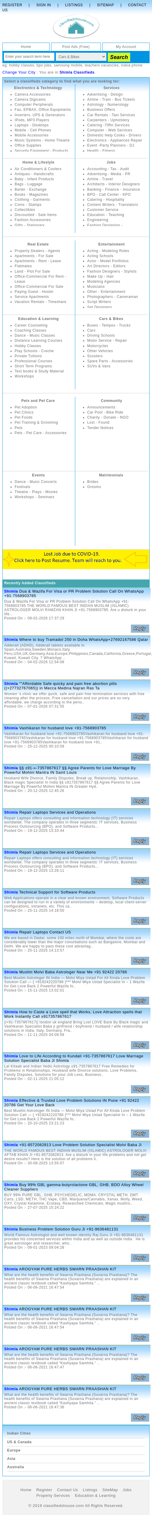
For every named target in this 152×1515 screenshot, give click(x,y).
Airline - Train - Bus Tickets (111, 99)
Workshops (24, 376)
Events (38, 475)
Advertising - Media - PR (108, 174)
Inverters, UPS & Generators (40, 115)
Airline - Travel (100, 179)
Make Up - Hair (100, 276)
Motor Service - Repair (107, 340)
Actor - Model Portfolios (108, 261)
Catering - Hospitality (106, 200)
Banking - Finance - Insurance (113, 189)
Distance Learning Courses (38, 340)
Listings (74, 5)
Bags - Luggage (28, 184)
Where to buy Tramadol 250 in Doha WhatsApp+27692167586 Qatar (83, 639)
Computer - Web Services (109, 130)
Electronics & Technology (38, 88)
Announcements (101, 407)
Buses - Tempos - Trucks (109, 325)
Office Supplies (28, 145)
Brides (93, 482)
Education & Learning (38, 319)
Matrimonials (111, 475)
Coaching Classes (30, 330)
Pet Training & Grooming (36, 422)
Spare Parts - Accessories (110, 361)
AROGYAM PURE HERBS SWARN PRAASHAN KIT (67, 1269)
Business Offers (101, 110)
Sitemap (105, 5)
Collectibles (25, 210)
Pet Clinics (24, 412)
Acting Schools (100, 256)
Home (26, 47)
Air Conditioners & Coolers (38, 169)
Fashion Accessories (33, 220)
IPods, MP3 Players (32, 120)
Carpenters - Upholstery (108, 120)
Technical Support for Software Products (57, 892)
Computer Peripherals (34, 104)
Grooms (94, 487)
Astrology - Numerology (108, 104)
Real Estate (38, 244)
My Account (126, 47)
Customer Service (103, 210)
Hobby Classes (28, 346)
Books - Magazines (31, 194)
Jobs (111, 162)
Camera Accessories (33, 94)
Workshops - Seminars (34, 497)
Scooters (95, 356)
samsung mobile (68, 65)
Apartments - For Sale (34, 256)
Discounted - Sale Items (36, 215)
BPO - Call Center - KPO (109, 194)
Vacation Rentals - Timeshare (40, 302)
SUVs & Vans (98, 366)
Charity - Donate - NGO (108, 417)
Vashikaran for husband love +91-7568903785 (62, 728)
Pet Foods (24, 417)
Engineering (97, 220)
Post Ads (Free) (76, 47)
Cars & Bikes (111, 319)
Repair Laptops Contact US (45, 932)
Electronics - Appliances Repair (114, 140)
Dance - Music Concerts (36, 482)
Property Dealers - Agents (37, 251)
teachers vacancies (102, 65)
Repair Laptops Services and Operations (57, 812)
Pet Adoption (26, 407)
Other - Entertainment (106, 292)
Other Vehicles (100, 351)
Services (111, 88)
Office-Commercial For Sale (39, 287)
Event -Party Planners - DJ (110, 145)
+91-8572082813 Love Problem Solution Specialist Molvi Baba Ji (80, 1145)
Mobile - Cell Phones (33, 130)
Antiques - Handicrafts (34, 174)
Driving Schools (101, 335)
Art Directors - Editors (106, 266)
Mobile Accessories (32, 135)
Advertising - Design (105, 94)
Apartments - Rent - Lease (38, 261)
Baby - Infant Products (34, 179)
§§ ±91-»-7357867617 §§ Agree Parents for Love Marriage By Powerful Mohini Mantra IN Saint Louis (70, 770)
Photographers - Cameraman (112, 297)
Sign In (43, 5)
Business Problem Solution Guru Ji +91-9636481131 (68, 1229)
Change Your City (19, 72)
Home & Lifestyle (38, 162)
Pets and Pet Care (38, 401)
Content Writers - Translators (112, 205)
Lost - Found (98, 422)
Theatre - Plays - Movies (36, 492)
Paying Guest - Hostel (34, 292)
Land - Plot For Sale (32, 271)
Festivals (22, 487)
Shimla (11, 591)
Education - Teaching (105, 215)
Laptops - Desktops (32, 125)
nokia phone (131, 65)
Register (12, 5)
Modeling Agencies (103, 281)
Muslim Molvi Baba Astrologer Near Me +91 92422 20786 (73, 972)
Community (111, 401)
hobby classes (21, 65)
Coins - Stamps (28, 205)
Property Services (53, 1495)
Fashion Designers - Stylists (112, 271)
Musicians (96, 287)
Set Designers (99, 307)
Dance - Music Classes (35, 335)
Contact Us (67, 1490)
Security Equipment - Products (41, 151)
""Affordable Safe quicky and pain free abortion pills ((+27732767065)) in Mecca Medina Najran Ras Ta (60, 685)
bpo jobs (43, 65)
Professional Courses (33, 361)
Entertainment (111, 244)
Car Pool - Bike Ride (105, 412)
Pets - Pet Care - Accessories (41, 433)
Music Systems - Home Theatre (42, 140)
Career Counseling (31, 325)
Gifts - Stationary (29, 225)
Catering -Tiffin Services (108, 125)
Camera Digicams (30, 99)
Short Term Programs (33, 366)
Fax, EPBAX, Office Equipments (43, 110)
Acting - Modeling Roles (108, 251)
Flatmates (23, 266)
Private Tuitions (28, 356)
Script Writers (99, 302)
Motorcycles (97, 346)
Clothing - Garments (32, 200)
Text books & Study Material (39, 371)
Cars (91, 330)
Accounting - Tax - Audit (108, 169)
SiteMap (110, 1490)
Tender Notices (100, 428)
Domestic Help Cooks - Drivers (114, 135)
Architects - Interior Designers (113, 184)
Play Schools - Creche (34, 351)
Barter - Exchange (31, 189)
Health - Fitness (101, 151)
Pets (18, 428)
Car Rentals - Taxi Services (111, 115)
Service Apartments (32, 297)
